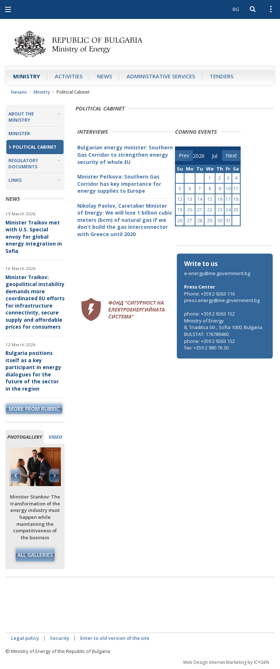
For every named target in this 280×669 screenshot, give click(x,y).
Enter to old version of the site (114, 638)
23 (219, 210)
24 (228, 210)
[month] (217, 156)
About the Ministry (21, 117)
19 (179, 210)
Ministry (26, 76)
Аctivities (68, 76)
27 (189, 221)
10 (228, 188)
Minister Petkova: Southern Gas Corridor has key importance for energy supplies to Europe (119, 183)
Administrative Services (161, 76)
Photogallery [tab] (24, 437)
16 (219, 199)
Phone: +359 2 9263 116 (209, 293)
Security (59, 638)
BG (236, 9)
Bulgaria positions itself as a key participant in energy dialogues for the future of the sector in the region (33, 370)
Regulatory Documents (23, 163)
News (104, 76)
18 (235, 199)
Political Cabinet (35, 147)
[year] (199, 156)
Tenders (221, 76)
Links (15, 180)
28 (199, 221)
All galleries (35, 554)
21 (199, 210)
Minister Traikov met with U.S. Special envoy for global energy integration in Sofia (33, 236)
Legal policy (25, 638)
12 (179, 199)
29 (209, 221)
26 (179, 221)
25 (235, 210)
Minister (19, 133)
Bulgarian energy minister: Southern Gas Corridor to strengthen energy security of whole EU (125, 154)
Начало (19, 92)
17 (228, 199)
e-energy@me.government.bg (217, 273)
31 (228, 221)
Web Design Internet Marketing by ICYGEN (226, 662)
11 (235, 188)
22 (209, 210)
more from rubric (34, 408)
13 (189, 199)
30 (219, 221)
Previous (15, 475)
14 (199, 199)
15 (209, 199)
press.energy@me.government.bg (222, 300)
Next (54, 475)
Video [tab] (55, 437)
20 (189, 210)
